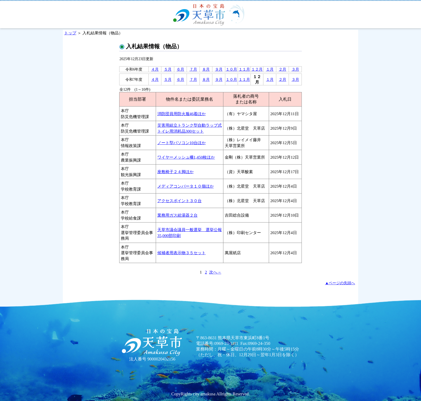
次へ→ (215, 272)
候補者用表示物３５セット (181, 252)
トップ (70, 33)
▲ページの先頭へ (340, 283)
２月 (282, 69)
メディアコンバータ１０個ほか (185, 186)
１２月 (257, 69)
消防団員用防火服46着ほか (181, 113)
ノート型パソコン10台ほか (181, 142)
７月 (193, 69)
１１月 (244, 69)
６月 (180, 69)
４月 (155, 69)
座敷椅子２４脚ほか (175, 171)
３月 (295, 69)
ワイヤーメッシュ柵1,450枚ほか (186, 157)
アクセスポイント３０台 (179, 200)
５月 (168, 69)
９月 (219, 69)
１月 (270, 69)
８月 (206, 69)
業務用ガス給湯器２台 (177, 215)
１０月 (231, 69)
